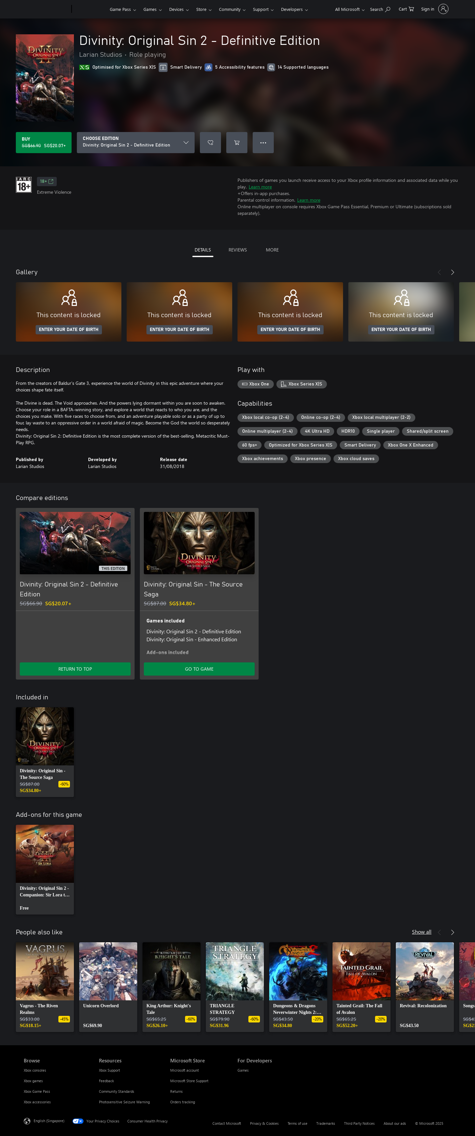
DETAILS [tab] (203, 250)
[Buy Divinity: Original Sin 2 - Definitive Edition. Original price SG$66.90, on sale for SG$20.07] (44, 142)
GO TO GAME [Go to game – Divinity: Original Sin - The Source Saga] (199, 669)
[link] (45, 752)
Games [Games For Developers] (243, 1070)
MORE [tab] (272, 250)
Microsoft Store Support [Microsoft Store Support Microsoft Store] (189, 1081)
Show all (421, 931)
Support (261, 9)
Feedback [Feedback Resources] (106, 1081)
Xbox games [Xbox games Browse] (33, 1081)
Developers (292, 9)
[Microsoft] (46, 9)
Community (229, 9)
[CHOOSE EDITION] (136, 142)
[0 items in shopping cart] (406, 8)
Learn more (260, 187)
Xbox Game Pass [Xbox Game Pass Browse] (37, 1091)
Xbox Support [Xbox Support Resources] (109, 1070)
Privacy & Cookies (264, 1123)
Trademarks (325, 1123)
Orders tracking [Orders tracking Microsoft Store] (182, 1102)
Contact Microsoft (226, 1123)
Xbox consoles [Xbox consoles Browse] (35, 1070)
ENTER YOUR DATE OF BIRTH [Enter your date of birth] (69, 329)
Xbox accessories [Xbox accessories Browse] (37, 1102)
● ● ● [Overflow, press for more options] (263, 142)
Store (201, 9)
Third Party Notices (359, 1123)
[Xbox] (90, 9)
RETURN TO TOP (75, 669)
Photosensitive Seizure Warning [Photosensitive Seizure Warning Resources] (124, 1102)
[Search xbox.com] (380, 8)
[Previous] (439, 272)
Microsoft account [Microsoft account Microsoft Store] (184, 1070)
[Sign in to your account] (434, 9)
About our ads (395, 1123)
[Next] (452, 272)
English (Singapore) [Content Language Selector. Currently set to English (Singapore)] (49, 1121)
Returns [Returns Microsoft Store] (176, 1091)
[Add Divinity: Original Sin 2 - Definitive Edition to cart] (236, 142)
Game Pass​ (120, 9)
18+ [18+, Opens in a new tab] (46, 181)
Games (150, 9)
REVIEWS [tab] (238, 250)
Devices (176, 9)
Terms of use (297, 1123)
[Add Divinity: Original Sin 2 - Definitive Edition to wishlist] (210, 142)
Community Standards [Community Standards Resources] (116, 1091)
